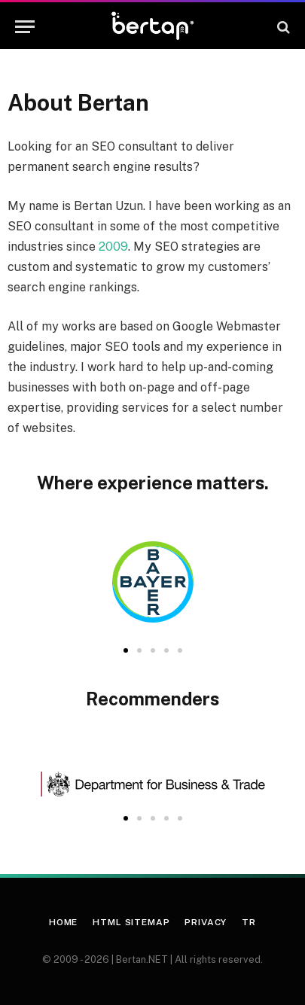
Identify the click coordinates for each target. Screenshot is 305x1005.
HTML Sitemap (131, 922)
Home (63, 922)
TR (249, 922)
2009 (113, 246)
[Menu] (25, 27)
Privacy (206, 922)
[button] (126, 650)
